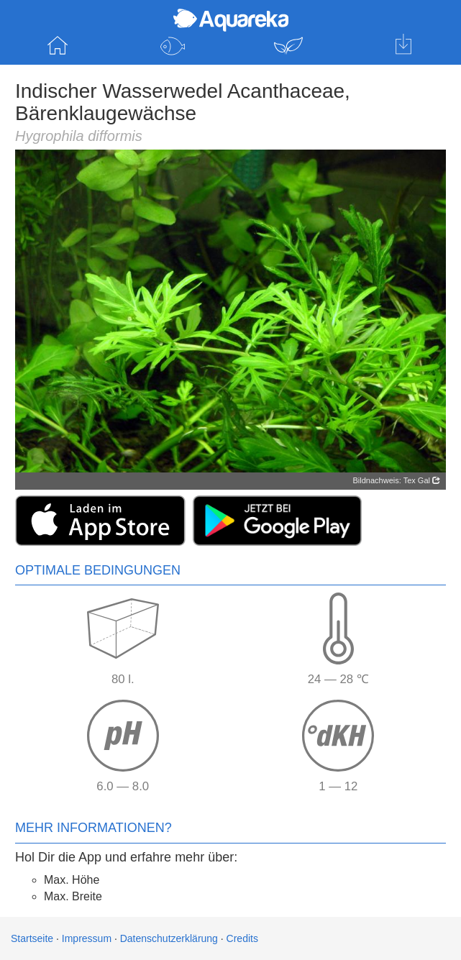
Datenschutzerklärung (169, 938)
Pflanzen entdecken (288, 46)
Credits (242, 938)
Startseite (57, 46)
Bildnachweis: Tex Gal (396, 480)
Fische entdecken (172, 46)
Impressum (86, 938)
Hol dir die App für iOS (403, 46)
